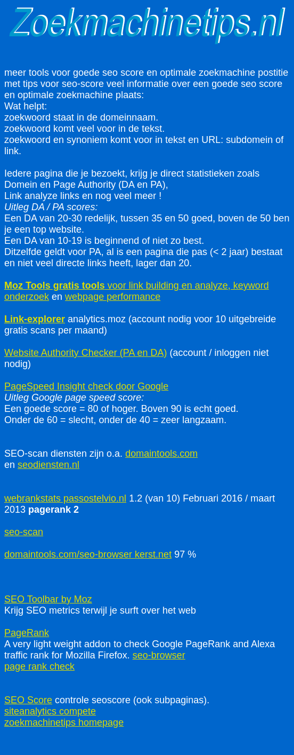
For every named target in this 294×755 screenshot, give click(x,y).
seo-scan (23, 532)
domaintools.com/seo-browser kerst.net (88, 554)
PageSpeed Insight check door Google (86, 386)
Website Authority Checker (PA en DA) (85, 352)
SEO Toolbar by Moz (48, 599)
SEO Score (28, 700)
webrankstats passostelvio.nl (65, 498)
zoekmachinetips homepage (64, 722)
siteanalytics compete (50, 711)
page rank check (39, 666)
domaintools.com (161, 453)
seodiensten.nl (48, 464)
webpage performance (112, 296)
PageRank (26, 632)
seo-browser (159, 655)
